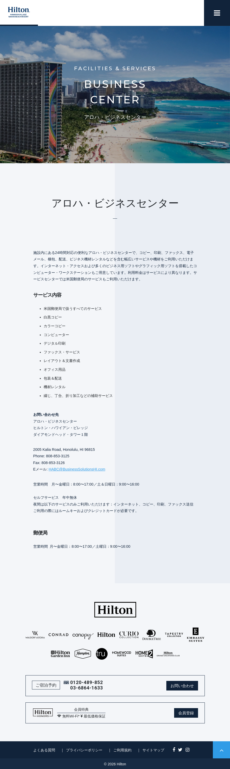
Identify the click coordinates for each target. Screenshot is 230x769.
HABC (54, 469)
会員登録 (186, 713)
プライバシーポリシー (84, 750)
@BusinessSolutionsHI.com (82, 469)
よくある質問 (44, 750)
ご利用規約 (122, 750)
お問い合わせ (182, 685)
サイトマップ (153, 750)
